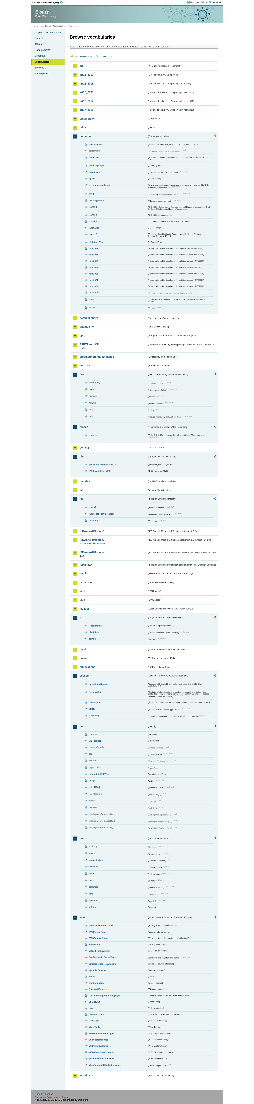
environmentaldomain (100, 185)
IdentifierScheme (97, 970)
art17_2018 (87, 109)
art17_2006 (87, 92)
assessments (95, 144)
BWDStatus (95, 944)
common (85, 136)
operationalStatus (98, 684)
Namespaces (42, 73)
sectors (93, 639)
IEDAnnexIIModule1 (92, 531)
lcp (82, 617)
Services (39, 67)
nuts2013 (93, 267)
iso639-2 (93, 207)
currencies (94, 172)
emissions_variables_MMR (102, 464)
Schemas (40, 55)
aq (81, 65)
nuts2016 (93, 273)
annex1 (92, 507)
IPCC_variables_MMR (100, 471)
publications (87, 667)
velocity (93, 900)
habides (85, 481)
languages (94, 228)
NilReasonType (96, 242)
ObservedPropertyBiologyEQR (104, 995)
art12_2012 (87, 74)
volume (92, 907)
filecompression (97, 200)
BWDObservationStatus (101, 925)
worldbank (86, 1075)
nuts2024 (93, 286)
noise (83, 658)
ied (82, 498)
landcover (86, 582)
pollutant (93, 520)
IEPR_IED (86, 564)
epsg (91, 193)
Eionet (48, 26)
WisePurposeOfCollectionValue (105, 1065)
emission (93, 866)
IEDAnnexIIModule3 (92, 539)
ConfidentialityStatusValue (102, 957)
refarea (92, 403)
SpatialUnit (94, 1002)
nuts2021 (93, 280)
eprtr (83, 335)
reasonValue (95, 692)
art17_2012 (87, 101)
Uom (91, 1008)
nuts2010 (93, 261)
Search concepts (107, 56)
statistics (93, 887)
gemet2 (84, 447)
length (92, 873)
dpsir (91, 178)
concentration (96, 860)
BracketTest (95, 741)
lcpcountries (95, 626)
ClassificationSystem (99, 951)
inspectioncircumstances (102, 514)
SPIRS (92, 709)
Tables (38, 44)
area (91, 853)
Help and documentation (48, 32)
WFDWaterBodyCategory (101, 1052)
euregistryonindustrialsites (97, 356)
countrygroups (96, 165)
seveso (84, 675)
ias (81, 490)
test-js (92, 780)
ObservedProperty (98, 989)
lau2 (82, 599)
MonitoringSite (96, 983)
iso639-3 (93, 215)
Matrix (92, 976)
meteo (92, 880)
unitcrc (92, 416)
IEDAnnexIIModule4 (92, 552)
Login (192, 2)
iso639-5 (93, 221)
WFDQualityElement (99, 1046)
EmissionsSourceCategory (102, 964)
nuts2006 (93, 254)
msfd (83, 649)
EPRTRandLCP (89, 344)
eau (91, 754)
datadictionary (89, 318)
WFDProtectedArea (98, 1040)
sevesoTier (94, 702)
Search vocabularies (83, 56)
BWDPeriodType (97, 932)
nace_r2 (93, 234)
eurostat (85, 365)
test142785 (94, 787)
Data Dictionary (59, 26)
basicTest (94, 734)
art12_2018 (87, 83)
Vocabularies (42, 61)
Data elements (42, 50)
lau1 (82, 591)
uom (82, 838)
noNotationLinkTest (99, 774)
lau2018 (85, 608)
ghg (82, 456)
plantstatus (94, 632)
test (82, 726)
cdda (83, 127)
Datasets (39, 38)
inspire (84, 573)
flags (91, 389)
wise (83, 917)
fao (82, 374)
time (91, 893)
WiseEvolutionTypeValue (101, 1058)
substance (94, 715)
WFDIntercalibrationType (101, 1033)
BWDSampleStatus (98, 938)
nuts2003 (93, 248)
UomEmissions (96, 1014)
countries (94, 157)
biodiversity (87, 118)
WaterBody (94, 1027)
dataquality (87, 326)
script (92, 299)
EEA (48, 2)
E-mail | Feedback (44, 1094)
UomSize (93, 1020)
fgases (84, 427)
